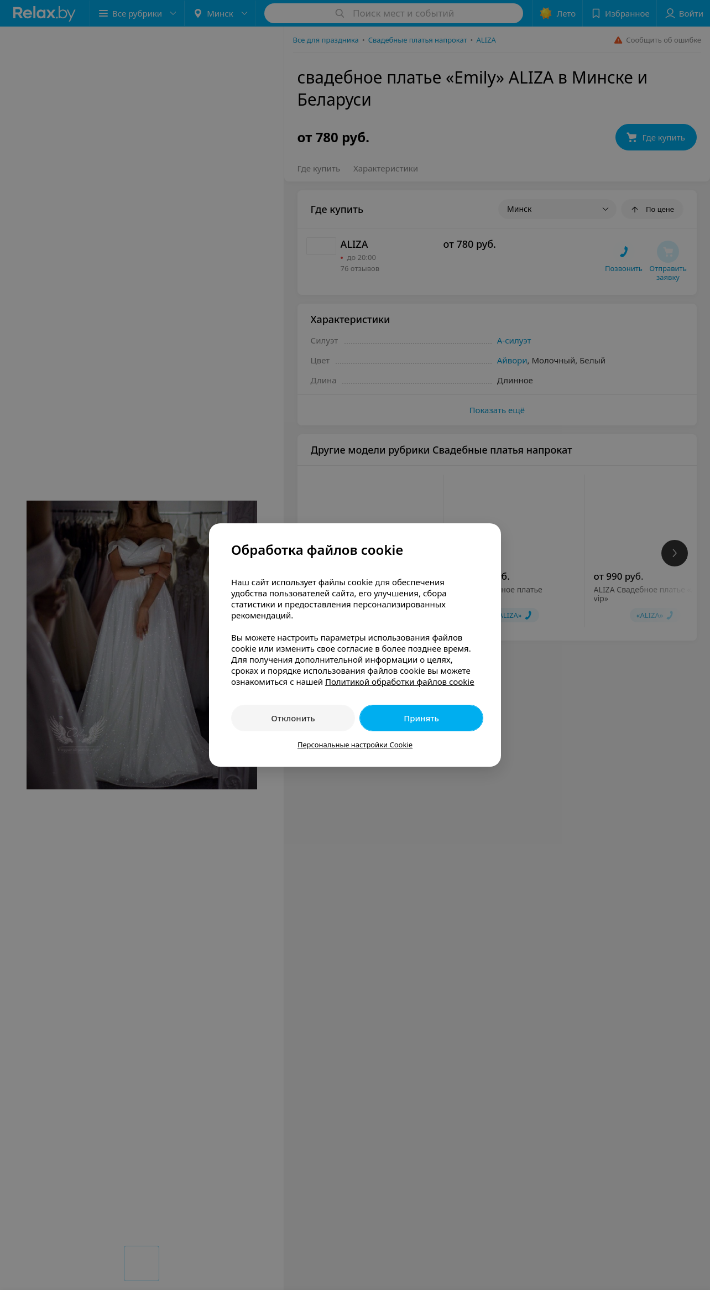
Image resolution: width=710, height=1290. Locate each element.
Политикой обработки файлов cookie (399, 681)
